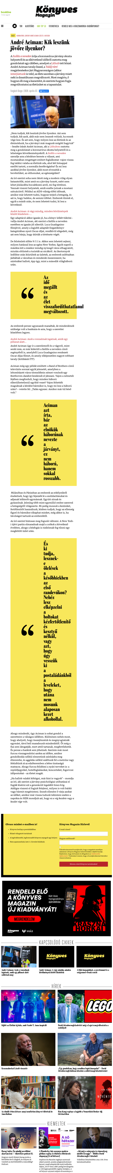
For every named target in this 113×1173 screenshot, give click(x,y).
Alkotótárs (30, 26)
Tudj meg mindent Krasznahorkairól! (84, 20)
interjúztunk (17, 74)
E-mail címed (65, 830)
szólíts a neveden (44, 36)
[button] (2, 26)
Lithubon (55, 146)
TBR (22, 26)
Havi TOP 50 (42, 26)
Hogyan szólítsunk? (67, 838)
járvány (27, 36)
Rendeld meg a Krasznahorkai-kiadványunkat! (81, 26)
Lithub (55, 63)
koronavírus (20, 36)
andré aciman (34, 36)
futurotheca (54, 26)
